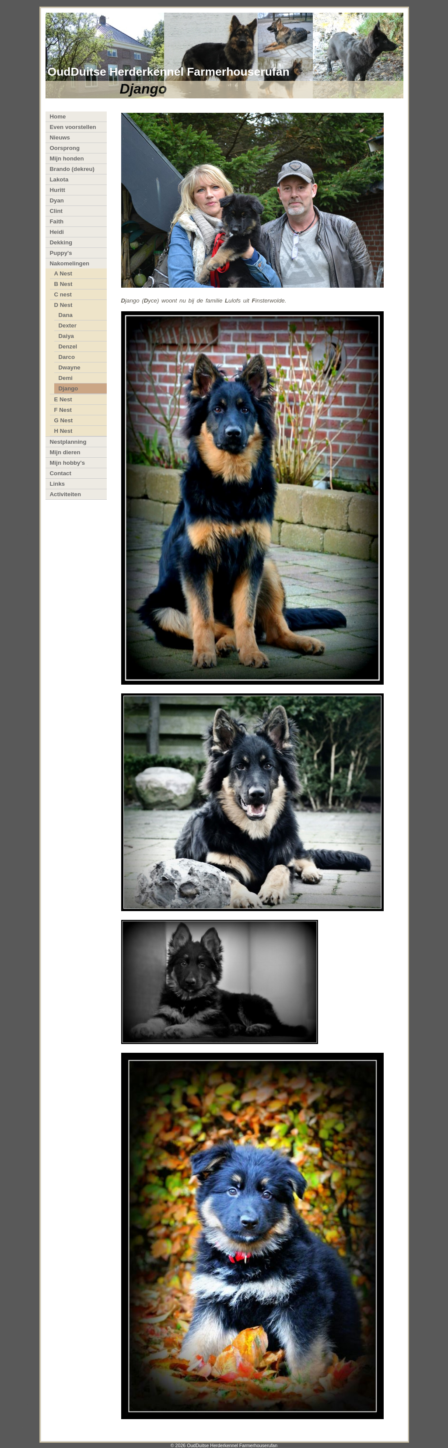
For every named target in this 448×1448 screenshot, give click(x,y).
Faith (57, 221)
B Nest (63, 284)
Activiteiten (65, 494)
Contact (60, 473)
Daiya (66, 336)
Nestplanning (68, 442)
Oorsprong (65, 148)
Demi (66, 378)
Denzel (68, 346)
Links (57, 483)
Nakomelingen (70, 263)
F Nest (63, 410)
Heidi (57, 232)
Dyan (57, 200)
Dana (66, 315)
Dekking (61, 242)
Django (68, 388)
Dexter (68, 325)
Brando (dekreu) (72, 169)
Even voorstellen (73, 127)
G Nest (63, 420)
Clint (56, 211)
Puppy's (61, 253)
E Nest (63, 399)
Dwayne (69, 367)
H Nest (63, 431)
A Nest (63, 273)
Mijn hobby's (67, 462)
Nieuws (60, 137)
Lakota (59, 179)
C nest (63, 294)
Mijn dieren (65, 452)
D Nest (63, 305)
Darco (67, 357)
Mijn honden (67, 158)
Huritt (57, 190)
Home (58, 116)
